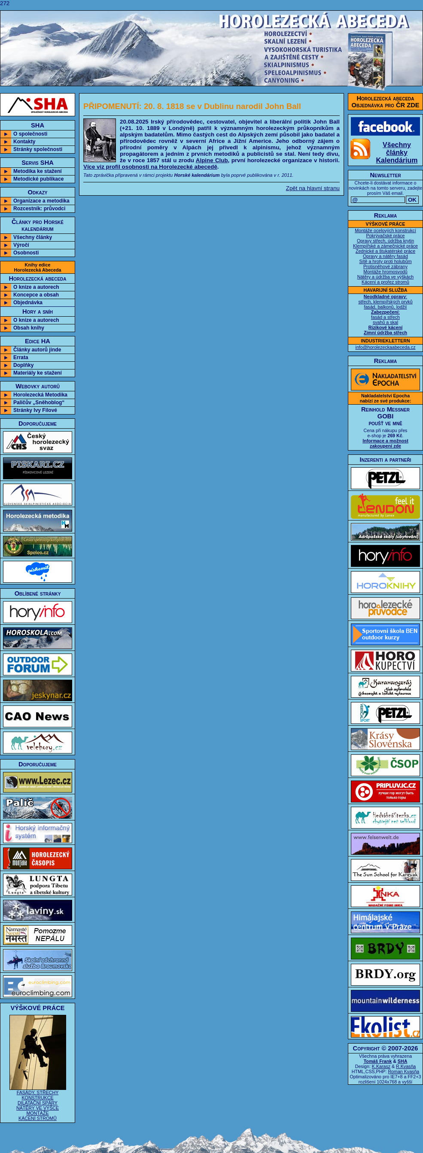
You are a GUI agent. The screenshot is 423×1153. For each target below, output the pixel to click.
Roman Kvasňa (403, 1071)
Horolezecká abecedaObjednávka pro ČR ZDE (386, 102)
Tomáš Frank (378, 1061)
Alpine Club (212, 160)
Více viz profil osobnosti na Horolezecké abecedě (150, 166)
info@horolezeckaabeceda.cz (386, 347)
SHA (403, 1061)
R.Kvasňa (406, 1066)
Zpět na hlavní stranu (313, 188)
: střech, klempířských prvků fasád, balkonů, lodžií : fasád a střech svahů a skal (385, 314)
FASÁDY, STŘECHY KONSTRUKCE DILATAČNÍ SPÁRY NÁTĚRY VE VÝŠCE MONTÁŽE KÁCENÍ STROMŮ (37, 1103)
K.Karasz (381, 1066)
